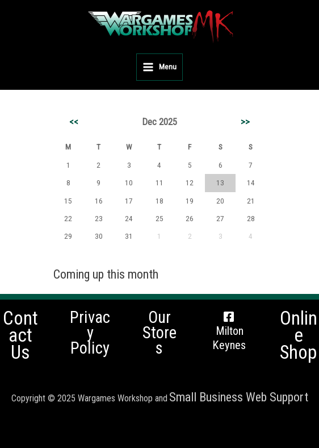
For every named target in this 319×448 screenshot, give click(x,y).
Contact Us (20, 336)
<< (73, 122)
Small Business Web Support (238, 397)
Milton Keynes (229, 338)
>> (245, 122)
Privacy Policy (90, 333)
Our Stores (159, 333)
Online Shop (298, 336)
